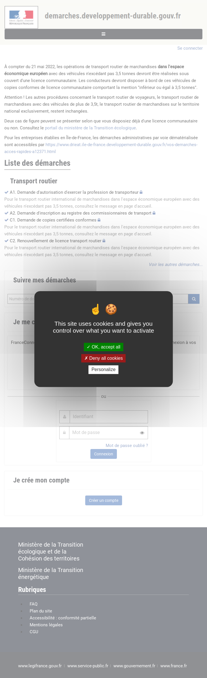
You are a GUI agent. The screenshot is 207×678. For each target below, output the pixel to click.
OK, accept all (103, 346)
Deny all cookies (103, 358)
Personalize (104, 369)
